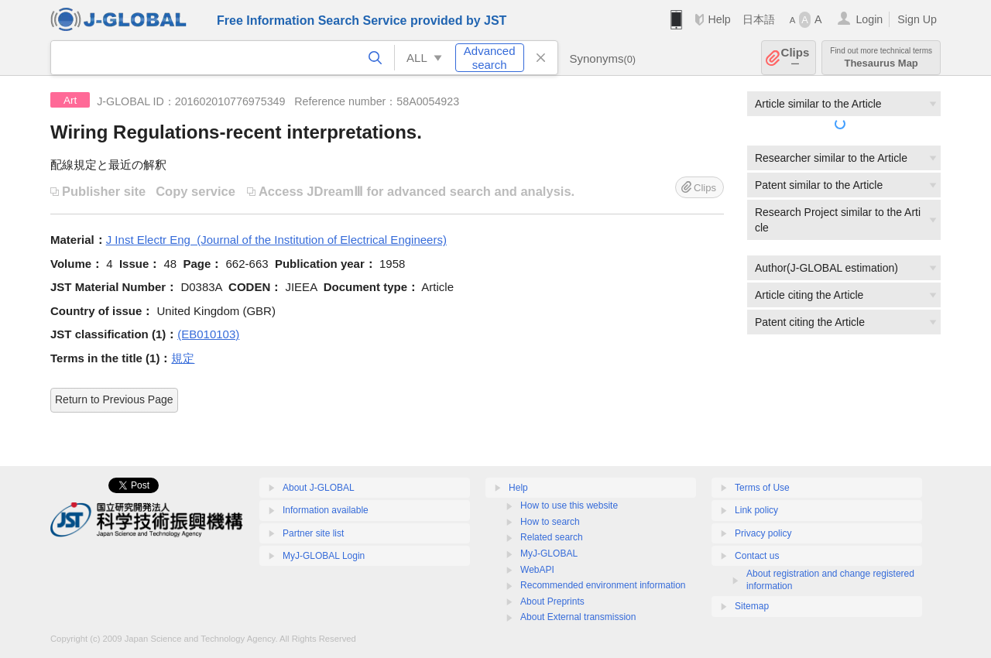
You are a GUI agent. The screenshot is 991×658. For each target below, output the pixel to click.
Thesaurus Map (881, 57)
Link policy (756, 510)
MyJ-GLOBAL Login (324, 555)
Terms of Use (762, 487)
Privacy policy (763, 533)
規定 (182, 358)
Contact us (757, 555)
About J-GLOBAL (319, 487)
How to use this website (569, 505)
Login (869, 19)
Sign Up (917, 19)
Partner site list (313, 533)
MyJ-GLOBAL (549, 553)
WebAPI (537, 569)
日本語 (758, 19)
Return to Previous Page (114, 399)
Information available (326, 510)
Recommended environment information (602, 585)
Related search (551, 537)
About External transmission (578, 617)
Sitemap (752, 606)
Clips (795, 58)
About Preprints (552, 601)
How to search (550, 521)
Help (719, 19)
